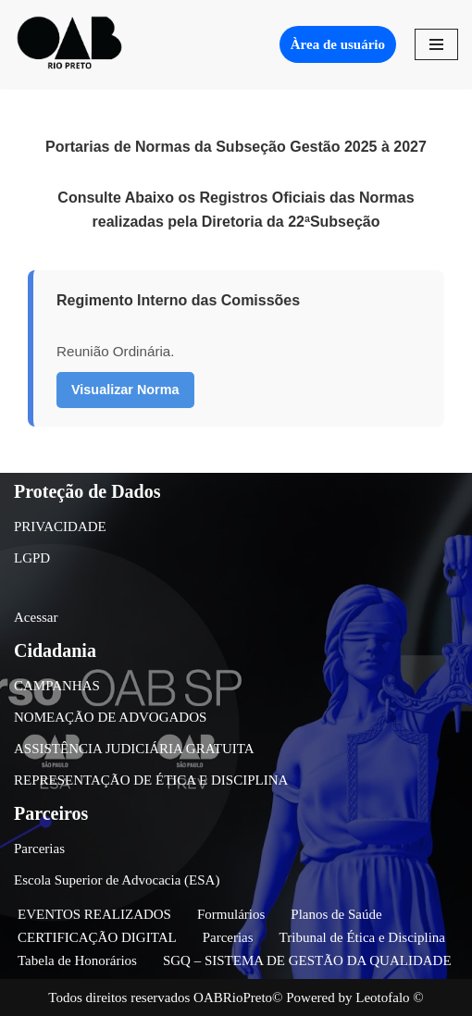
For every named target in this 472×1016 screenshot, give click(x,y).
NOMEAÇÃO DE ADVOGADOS (110, 717)
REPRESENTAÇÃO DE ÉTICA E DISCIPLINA (151, 780)
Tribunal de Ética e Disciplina (362, 937)
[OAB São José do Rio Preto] (69, 44)
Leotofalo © (389, 997)
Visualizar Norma (125, 389)
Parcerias (39, 848)
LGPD (32, 558)
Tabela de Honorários (77, 960)
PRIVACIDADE (60, 526)
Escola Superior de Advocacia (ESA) (116, 880)
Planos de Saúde (336, 914)
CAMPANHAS (57, 685)
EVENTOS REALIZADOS (94, 914)
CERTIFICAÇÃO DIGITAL (97, 937)
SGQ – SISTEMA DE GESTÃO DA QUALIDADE (307, 960)
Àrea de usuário (338, 44)
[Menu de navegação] (436, 44)
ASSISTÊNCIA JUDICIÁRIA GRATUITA (134, 748)
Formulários (231, 914)
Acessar (35, 617)
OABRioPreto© (237, 997)
